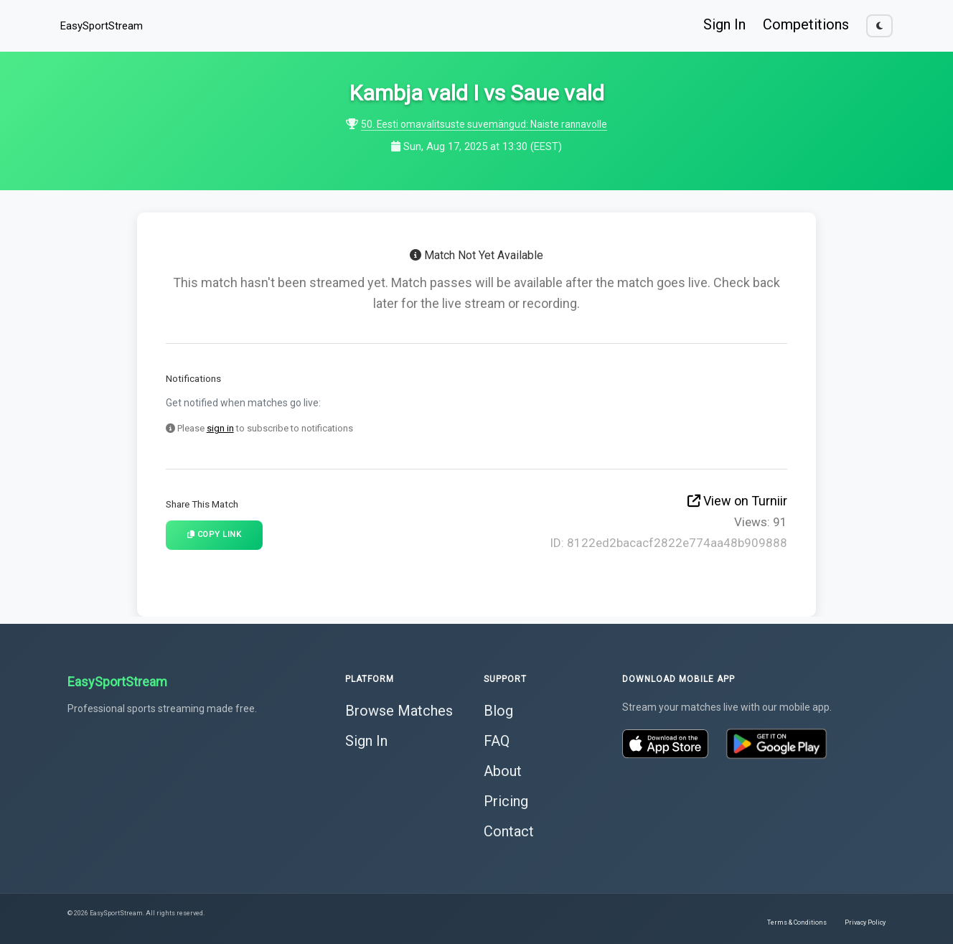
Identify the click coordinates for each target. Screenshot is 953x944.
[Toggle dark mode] (879, 25)
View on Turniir (737, 500)
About (503, 769)
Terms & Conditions (797, 921)
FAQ (497, 739)
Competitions (806, 24)
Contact (509, 829)
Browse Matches (399, 709)
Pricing (506, 799)
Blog (498, 709)
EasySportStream (101, 25)
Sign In (724, 24)
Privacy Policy (865, 921)
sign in (220, 428)
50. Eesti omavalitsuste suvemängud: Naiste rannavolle (484, 124)
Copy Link (214, 534)
